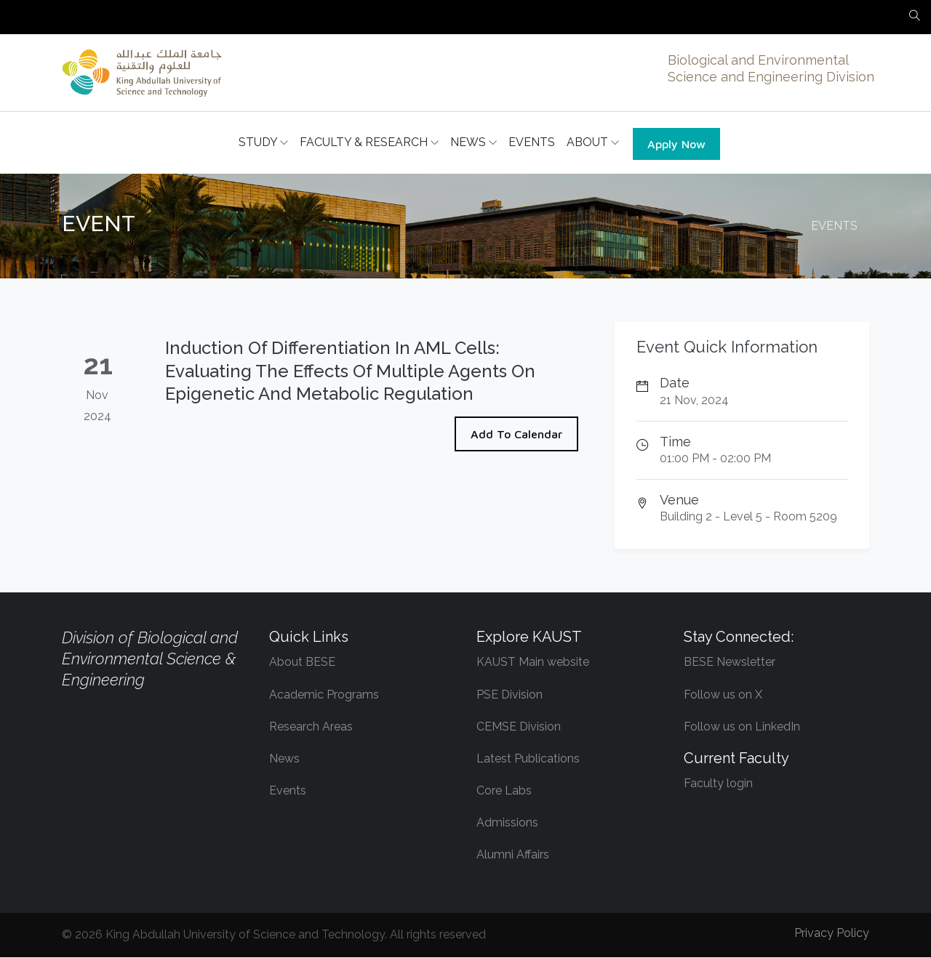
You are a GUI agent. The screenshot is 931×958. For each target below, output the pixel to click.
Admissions (507, 823)
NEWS (473, 143)
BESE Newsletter (729, 662)
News (284, 759)
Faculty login (718, 784)
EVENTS (531, 143)
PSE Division (509, 695)
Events (287, 791)
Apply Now (676, 144)
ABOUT (593, 143)
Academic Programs (324, 695)
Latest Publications (528, 759)
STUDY (263, 143)
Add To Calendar (516, 434)
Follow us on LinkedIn (742, 727)
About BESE (302, 662)
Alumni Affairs (512, 855)
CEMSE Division (518, 727)
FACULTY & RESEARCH (369, 143)
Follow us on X (723, 695)
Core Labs (504, 791)
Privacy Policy (831, 934)
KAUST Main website (532, 662)
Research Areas (311, 727)
